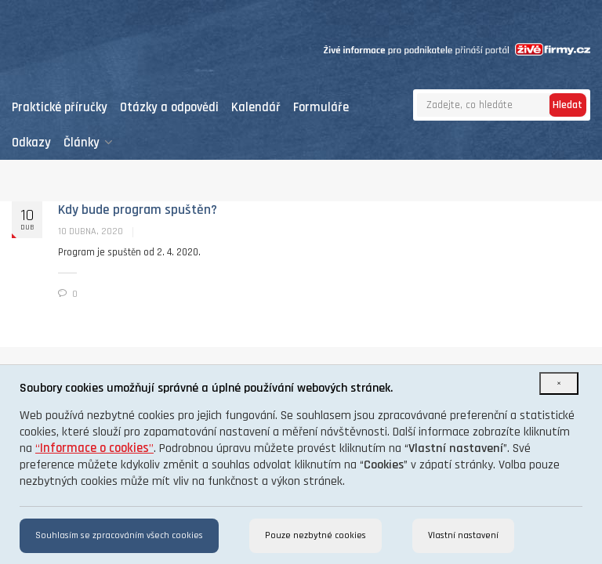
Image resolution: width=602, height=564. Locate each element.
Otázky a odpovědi (169, 107)
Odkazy (31, 143)
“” (94, 448)
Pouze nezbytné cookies (315, 535)
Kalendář (256, 107)
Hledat (567, 105)
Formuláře (321, 107)
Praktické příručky (59, 107)
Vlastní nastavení (463, 535)
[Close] (558, 383)
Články (88, 143)
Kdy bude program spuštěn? (137, 210)
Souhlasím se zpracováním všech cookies (119, 535)
